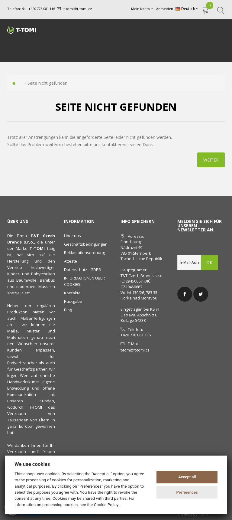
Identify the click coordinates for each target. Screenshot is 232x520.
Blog (68, 309)
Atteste (70, 261)
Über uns (72, 235)
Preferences (187, 492)
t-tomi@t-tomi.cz (77, 8)
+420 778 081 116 (41, 8)
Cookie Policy (106, 504)
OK (209, 262)
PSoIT (203, 514)
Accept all (187, 477)
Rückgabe (73, 301)
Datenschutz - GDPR (82, 269)
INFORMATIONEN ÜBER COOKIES (84, 281)
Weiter (211, 160)
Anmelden (164, 8)
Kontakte (72, 293)
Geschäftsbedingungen (86, 244)
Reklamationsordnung (84, 252)
